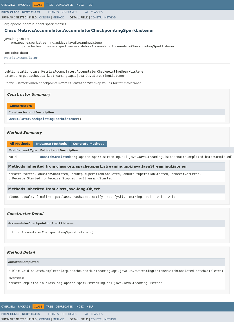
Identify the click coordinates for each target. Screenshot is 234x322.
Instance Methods (51, 143)
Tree (49, 4)
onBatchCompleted (55, 157)
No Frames (69, 12)
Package (24, 4)
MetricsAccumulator (21, 57)
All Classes (94, 12)
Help (90, 4)
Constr (44, 17)
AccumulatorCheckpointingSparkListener (43, 119)
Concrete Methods (89, 143)
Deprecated (64, 4)
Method (58, 17)
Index (80, 4)
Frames (53, 12)
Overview (8, 4)
